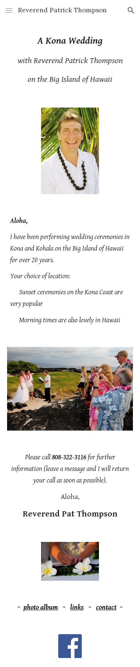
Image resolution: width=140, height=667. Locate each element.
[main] (70, 60)
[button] (9, 10)
